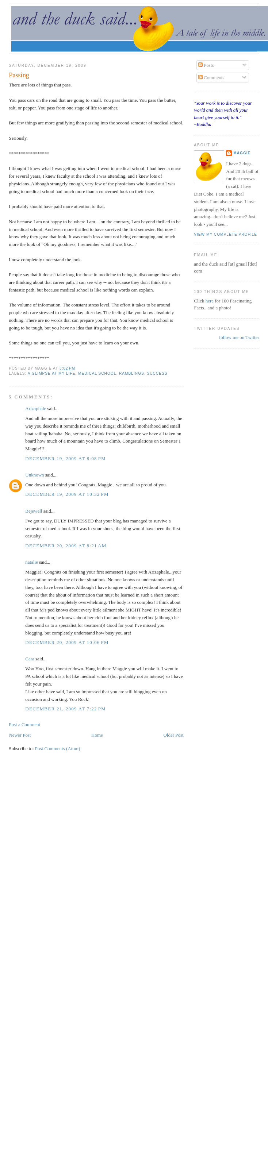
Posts (206, 65)
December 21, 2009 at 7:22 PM (65, 708)
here (210, 301)
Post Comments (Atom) (57, 748)
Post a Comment (24, 724)
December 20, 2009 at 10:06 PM (67, 642)
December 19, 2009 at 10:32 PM (67, 494)
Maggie (241, 153)
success (157, 373)
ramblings (131, 373)
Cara (29, 658)
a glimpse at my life (52, 373)
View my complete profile (225, 234)
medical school (97, 373)
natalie (31, 562)
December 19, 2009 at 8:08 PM (65, 458)
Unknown (34, 475)
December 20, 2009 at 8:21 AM (65, 545)
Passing (19, 75)
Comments (211, 77)
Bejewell (33, 511)
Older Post (173, 735)
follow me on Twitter (239, 337)
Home (97, 735)
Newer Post (20, 735)
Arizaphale (35, 408)
